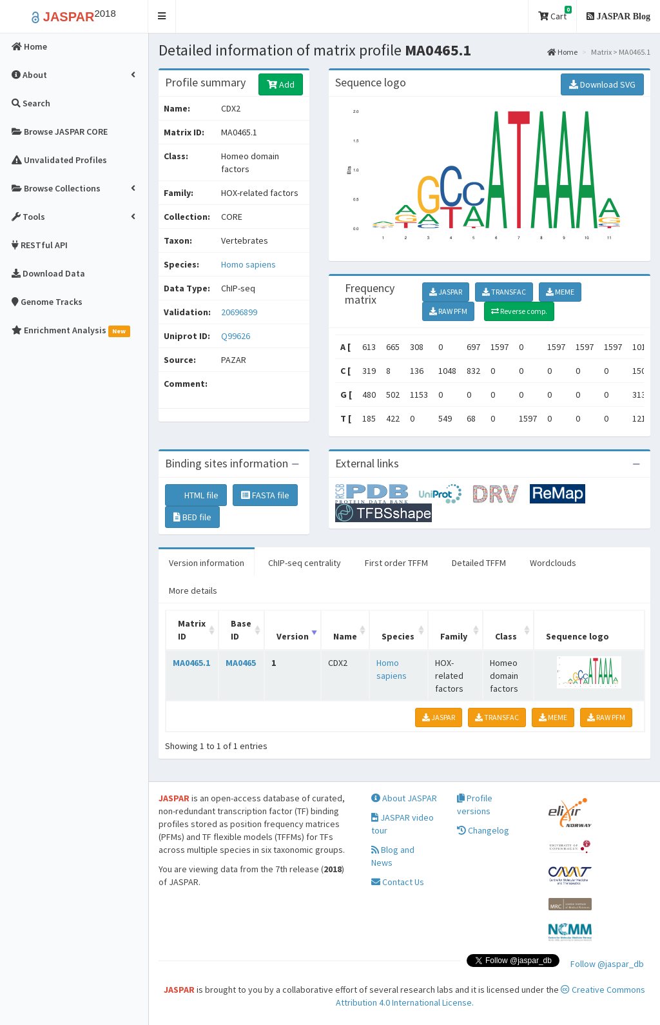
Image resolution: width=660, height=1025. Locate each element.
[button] (162, 16)
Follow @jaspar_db (607, 964)
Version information (206, 563)
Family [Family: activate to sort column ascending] (453, 636)
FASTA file (265, 495)
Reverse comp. (519, 311)
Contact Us (397, 882)
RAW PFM (448, 311)
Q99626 (236, 336)
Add (281, 84)
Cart (555, 14)
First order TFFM (396, 563)
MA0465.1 (191, 663)
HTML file (195, 495)
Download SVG (602, 84)
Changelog (483, 830)
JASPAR (445, 292)
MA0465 (241, 663)
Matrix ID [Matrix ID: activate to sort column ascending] (192, 630)
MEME (560, 292)
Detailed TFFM (479, 563)
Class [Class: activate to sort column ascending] (506, 636)
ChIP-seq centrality (304, 563)
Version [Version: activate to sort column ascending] (293, 636)
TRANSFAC (504, 292)
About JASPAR (404, 798)
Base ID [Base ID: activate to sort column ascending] (241, 630)
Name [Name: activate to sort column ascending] (345, 636)
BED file (192, 517)
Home (562, 52)
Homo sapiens (248, 264)
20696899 (239, 312)
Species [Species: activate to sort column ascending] (398, 636)
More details (193, 590)
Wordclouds (553, 563)
